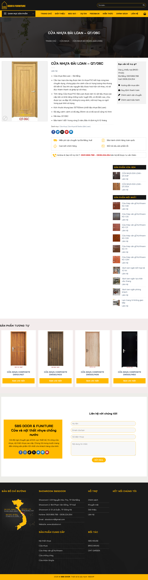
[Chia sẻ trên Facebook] (53, 132)
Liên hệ (134, 14)
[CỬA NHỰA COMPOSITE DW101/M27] (18, 349)
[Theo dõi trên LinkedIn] (43, 452)
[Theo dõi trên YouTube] (47, 452)
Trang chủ (46, 14)
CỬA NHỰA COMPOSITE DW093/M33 (55, 373)
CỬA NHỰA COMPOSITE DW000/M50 (129, 373)
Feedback (95, 14)
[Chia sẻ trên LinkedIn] (71, 132)
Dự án (84, 14)
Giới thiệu (60, 14)
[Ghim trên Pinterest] (67, 132)
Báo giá (72, 14)
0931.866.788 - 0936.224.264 (95, 155)
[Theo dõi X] (34, 452)
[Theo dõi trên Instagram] (25, 452)
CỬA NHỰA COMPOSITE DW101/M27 (18, 373)
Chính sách (122, 14)
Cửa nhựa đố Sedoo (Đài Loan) (87, 41)
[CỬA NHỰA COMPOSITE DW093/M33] (55, 349)
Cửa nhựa (64, 41)
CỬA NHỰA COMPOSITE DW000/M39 (92, 373)
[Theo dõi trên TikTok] (29, 452)
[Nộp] (144, 5)
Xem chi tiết (18, 380)
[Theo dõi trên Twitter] (38, 452)
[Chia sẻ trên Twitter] (58, 132)
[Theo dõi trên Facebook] (21, 452)
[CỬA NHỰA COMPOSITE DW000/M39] (92, 349)
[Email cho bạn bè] (62, 132)
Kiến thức (108, 14)
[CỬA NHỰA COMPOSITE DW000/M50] (129, 349)
